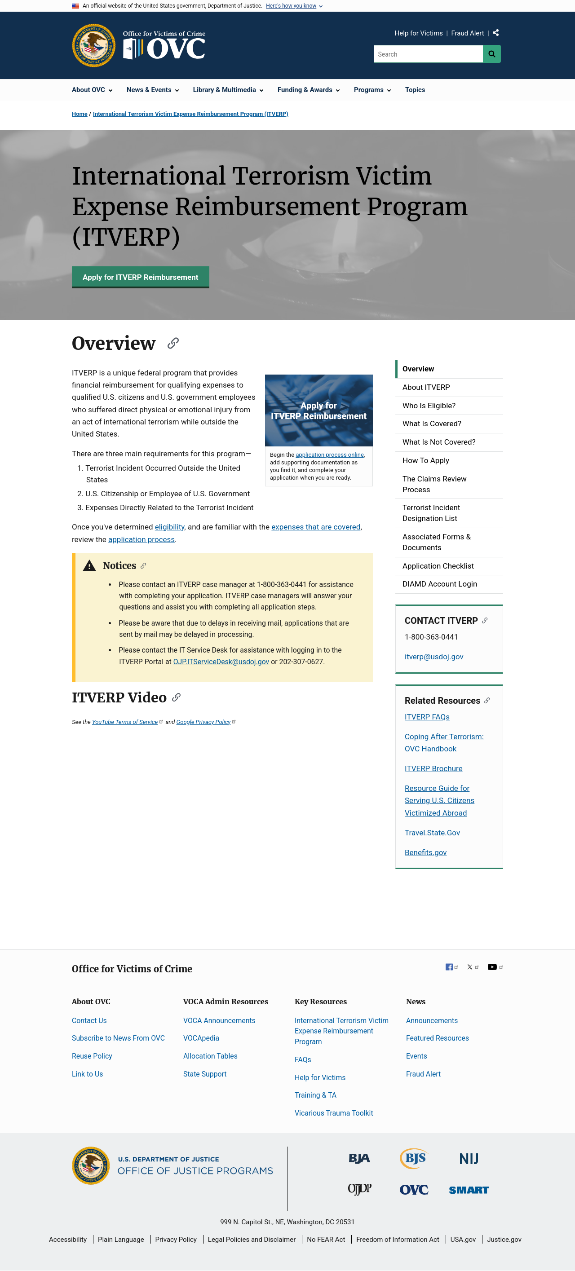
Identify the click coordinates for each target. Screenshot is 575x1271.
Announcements (432, 1020)
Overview (418, 368)
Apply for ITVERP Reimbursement (141, 277)
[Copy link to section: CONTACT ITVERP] (482, 619)
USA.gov (463, 1240)
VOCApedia (201, 1038)
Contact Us (89, 1020)
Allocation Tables (210, 1056)
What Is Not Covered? (439, 441)
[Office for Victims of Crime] (414, 1189)
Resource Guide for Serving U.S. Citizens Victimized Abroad (439, 800)
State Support (205, 1074)
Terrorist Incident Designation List (431, 513)
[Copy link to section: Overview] (169, 342)
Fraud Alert (467, 33)
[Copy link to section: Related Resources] (485, 699)
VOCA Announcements (219, 1020)
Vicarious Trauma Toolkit (334, 1113)
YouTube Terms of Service (128, 722)
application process (141, 539)
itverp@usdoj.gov (434, 656)
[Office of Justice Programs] (94, 45)
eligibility (170, 526)
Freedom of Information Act (397, 1240)
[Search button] (492, 54)
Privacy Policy (176, 1240)
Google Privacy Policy (207, 722)
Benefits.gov (426, 852)
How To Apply (425, 460)
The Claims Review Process (434, 484)
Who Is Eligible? (429, 405)
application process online (329, 454)
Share (499, 34)
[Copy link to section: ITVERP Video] (173, 696)
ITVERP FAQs (427, 716)
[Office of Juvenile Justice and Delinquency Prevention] (360, 1191)
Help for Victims (419, 33)
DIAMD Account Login (439, 583)
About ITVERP (426, 387)
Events (416, 1056)
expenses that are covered (315, 526)
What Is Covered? (431, 423)
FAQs (303, 1059)
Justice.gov (504, 1240)
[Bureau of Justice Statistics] (414, 1165)
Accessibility (68, 1240)
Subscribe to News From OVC (118, 1038)
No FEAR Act (326, 1240)
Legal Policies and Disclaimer (252, 1240)
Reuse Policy (92, 1056)
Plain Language (121, 1240)
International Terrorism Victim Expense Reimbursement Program (342, 1031)
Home (80, 113)
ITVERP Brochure (434, 768)
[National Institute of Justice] (469, 1155)
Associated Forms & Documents (436, 542)
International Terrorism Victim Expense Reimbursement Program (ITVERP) (190, 113)
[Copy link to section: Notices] (141, 564)
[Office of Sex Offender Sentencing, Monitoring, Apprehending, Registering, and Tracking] (469, 1187)
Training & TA (315, 1095)
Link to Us (87, 1074)
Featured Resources (437, 1038)
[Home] (168, 45)
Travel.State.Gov (432, 832)
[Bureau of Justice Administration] (359, 1154)
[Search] (428, 54)
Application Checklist (438, 565)
